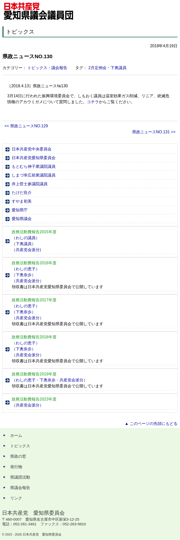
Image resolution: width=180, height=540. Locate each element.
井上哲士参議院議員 (30, 184)
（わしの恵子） (26, 269)
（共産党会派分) (26, 250)
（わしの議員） (26, 238)
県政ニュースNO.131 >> (154, 132)
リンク (16, 498)
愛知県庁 (20, 210)
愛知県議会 (22, 219)
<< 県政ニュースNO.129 (26, 126)
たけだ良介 (22, 192)
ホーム (16, 435)
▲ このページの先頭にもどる (151, 423)
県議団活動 (20, 477)
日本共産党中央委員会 (32, 149)
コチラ (93, 102)
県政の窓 (18, 456)
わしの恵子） (26, 343)
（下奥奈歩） (24, 275)
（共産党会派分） (28, 281)
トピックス (37, 68)
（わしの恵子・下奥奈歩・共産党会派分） (49, 380)
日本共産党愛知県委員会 (34, 158)
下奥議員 (118, 68)
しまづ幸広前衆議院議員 (34, 175)
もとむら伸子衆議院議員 (34, 166)
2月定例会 (97, 68)
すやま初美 (22, 201)
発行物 (16, 467)
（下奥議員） (24, 244)
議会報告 (59, 68)
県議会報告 (20, 488)
